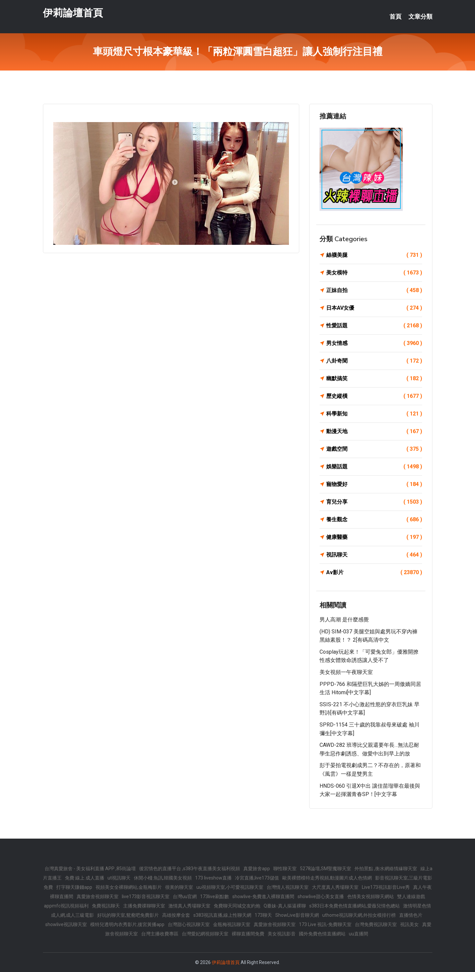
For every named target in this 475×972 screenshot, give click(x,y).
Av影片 (374, 572)
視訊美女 (409, 924)
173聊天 (263, 915)
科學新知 (374, 413)
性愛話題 (374, 325)
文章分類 (420, 16)
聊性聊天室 (285, 868)
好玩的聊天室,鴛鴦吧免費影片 (128, 915)
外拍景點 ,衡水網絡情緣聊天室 (386, 868)
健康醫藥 (374, 537)
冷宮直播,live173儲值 (257, 878)
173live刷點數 (214, 896)
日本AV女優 (374, 308)
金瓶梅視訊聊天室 (231, 924)
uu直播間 (358, 933)
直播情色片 (410, 915)
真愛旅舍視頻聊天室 (98, 896)
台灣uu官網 (185, 896)
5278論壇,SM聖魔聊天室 (325, 868)
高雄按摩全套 (176, 915)
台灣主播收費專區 (159, 933)
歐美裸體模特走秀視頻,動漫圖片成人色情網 (327, 878)
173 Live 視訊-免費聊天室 (325, 924)
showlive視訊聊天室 (66, 924)
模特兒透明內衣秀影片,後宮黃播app (127, 924)
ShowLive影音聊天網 (297, 915)
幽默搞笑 (374, 378)
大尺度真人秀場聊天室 (335, 887)
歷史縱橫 (374, 396)
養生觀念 (374, 519)
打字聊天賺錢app (74, 887)
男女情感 (374, 343)
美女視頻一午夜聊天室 (346, 672)
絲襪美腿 (374, 255)
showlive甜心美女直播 (321, 896)
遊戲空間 (374, 449)
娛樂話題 (374, 466)
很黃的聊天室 (179, 887)
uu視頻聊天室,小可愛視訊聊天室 (229, 887)
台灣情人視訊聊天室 (288, 887)
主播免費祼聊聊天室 (144, 905)
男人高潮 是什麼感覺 (344, 619)
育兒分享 (374, 502)
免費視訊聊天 (106, 905)
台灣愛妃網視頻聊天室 (205, 933)
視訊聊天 (374, 555)
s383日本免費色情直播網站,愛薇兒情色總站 (354, 905)
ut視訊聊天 (119, 878)
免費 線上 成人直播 (84, 878)
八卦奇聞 (374, 361)
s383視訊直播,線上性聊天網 (222, 915)
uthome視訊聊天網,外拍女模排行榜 (359, 915)
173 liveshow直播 (213, 878)
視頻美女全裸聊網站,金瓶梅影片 (129, 887)
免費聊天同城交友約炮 (237, 905)
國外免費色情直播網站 (322, 933)
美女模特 (374, 272)
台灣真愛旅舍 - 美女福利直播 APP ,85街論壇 (90, 868)
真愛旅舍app (256, 868)
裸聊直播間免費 (248, 933)
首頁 (395, 16)
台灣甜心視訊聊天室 (189, 924)
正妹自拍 (374, 290)
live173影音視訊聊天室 (145, 896)
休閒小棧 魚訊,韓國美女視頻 (163, 878)
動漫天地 (374, 431)
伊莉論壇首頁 (73, 13)
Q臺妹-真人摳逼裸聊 (285, 905)
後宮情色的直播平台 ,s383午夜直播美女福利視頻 (189, 868)
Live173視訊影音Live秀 (386, 887)
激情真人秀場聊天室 (189, 905)
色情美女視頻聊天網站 (370, 896)
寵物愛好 (374, 484)
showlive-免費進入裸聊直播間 (263, 896)
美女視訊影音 (282, 933)
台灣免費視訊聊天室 (376, 924)
